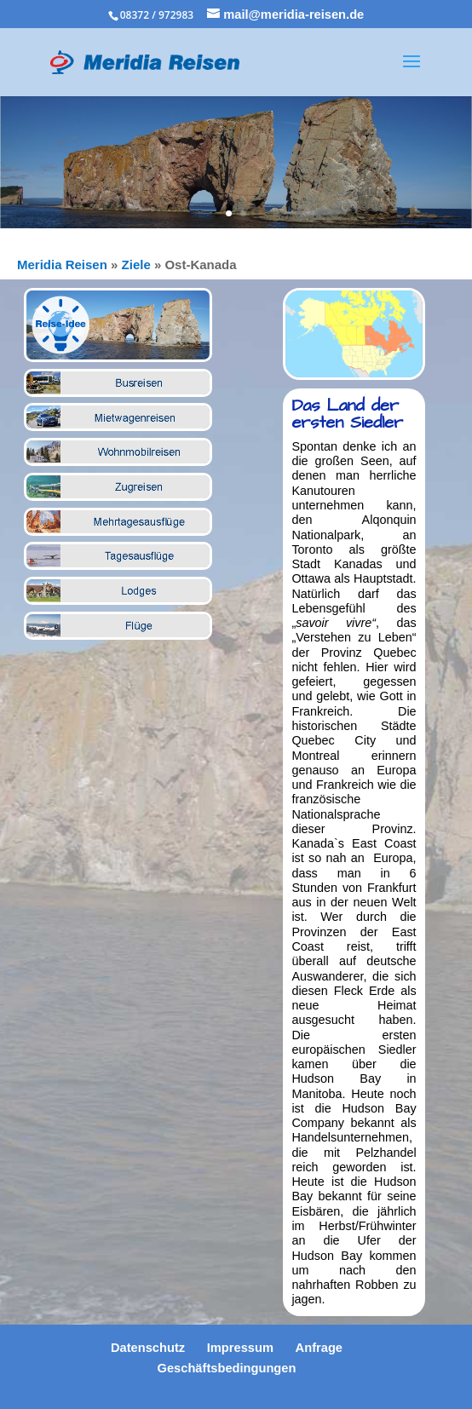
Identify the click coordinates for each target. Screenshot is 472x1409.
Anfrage (319, 1347)
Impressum (240, 1347)
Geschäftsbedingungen (227, 1368)
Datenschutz (148, 1347)
